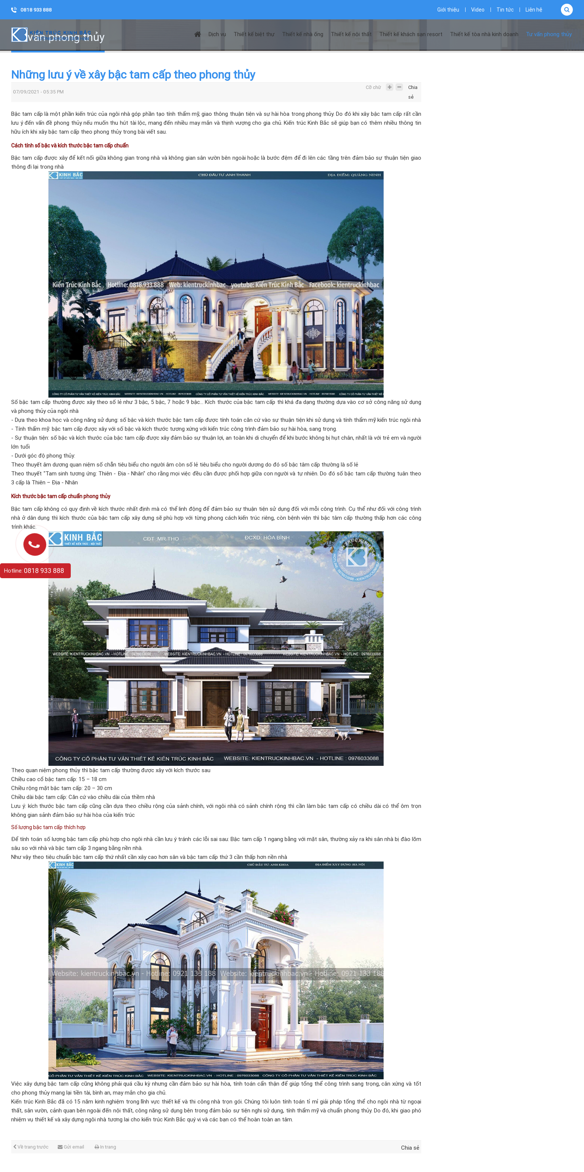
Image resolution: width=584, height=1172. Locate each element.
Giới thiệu (448, 10)
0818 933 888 (36, 10)
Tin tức (505, 10)
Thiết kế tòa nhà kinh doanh (484, 34)
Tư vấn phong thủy (549, 34)
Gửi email (71, 1147)
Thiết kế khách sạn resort (410, 34)
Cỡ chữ (373, 87)
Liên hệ (534, 10)
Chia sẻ (413, 89)
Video (478, 10)
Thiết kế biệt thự (254, 34)
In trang (105, 1147)
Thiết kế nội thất (351, 34)
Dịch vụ (217, 34)
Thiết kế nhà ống (302, 34)
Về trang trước (30, 1147)
